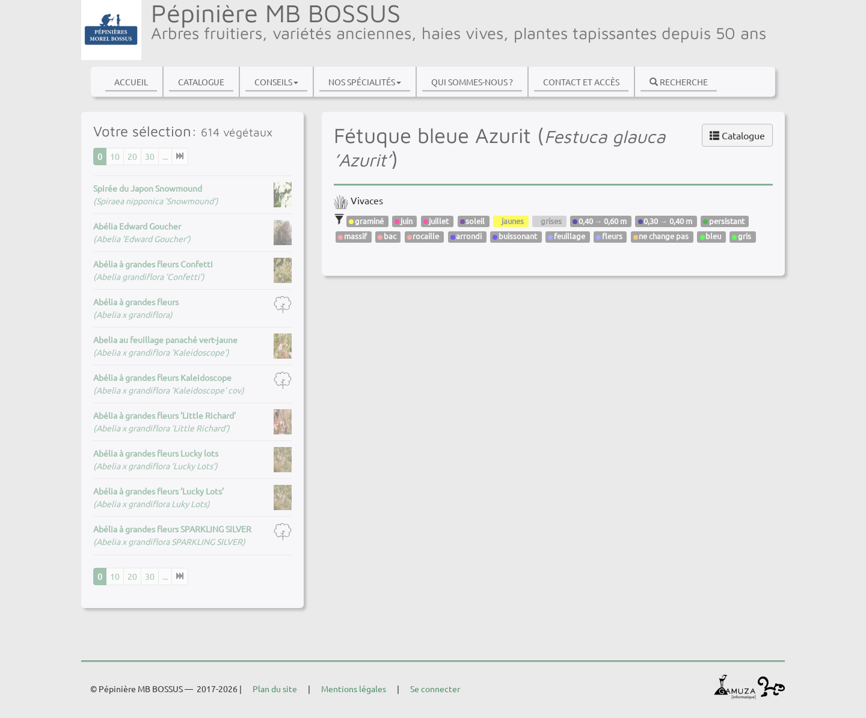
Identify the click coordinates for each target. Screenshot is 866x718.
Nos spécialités (364, 81)
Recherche (679, 81)
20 (132, 156)
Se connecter (435, 688)
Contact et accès (581, 81)
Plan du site (275, 688)
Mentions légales (353, 688)
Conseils (276, 81)
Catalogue (201, 81)
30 (150, 156)
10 (115, 156)
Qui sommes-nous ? (472, 81)
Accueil (131, 81)
